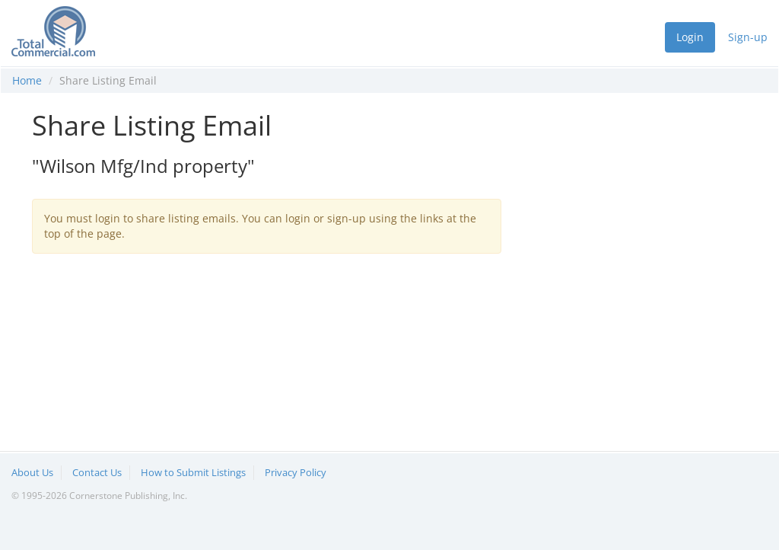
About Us (32, 472)
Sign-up (748, 37)
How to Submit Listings (193, 472)
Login (690, 37)
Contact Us (97, 472)
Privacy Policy (295, 472)
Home (27, 80)
